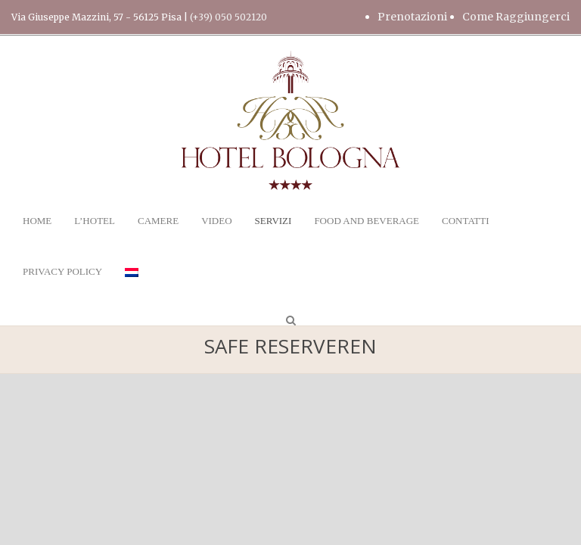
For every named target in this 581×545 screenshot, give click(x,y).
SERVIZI (273, 220)
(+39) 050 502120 (228, 17)
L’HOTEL (94, 220)
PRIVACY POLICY (62, 271)
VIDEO (216, 220)
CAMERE (158, 220)
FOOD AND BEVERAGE (366, 220)
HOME (37, 220)
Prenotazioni (412, 16)
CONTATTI (465, 220)
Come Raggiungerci (516, 16)
